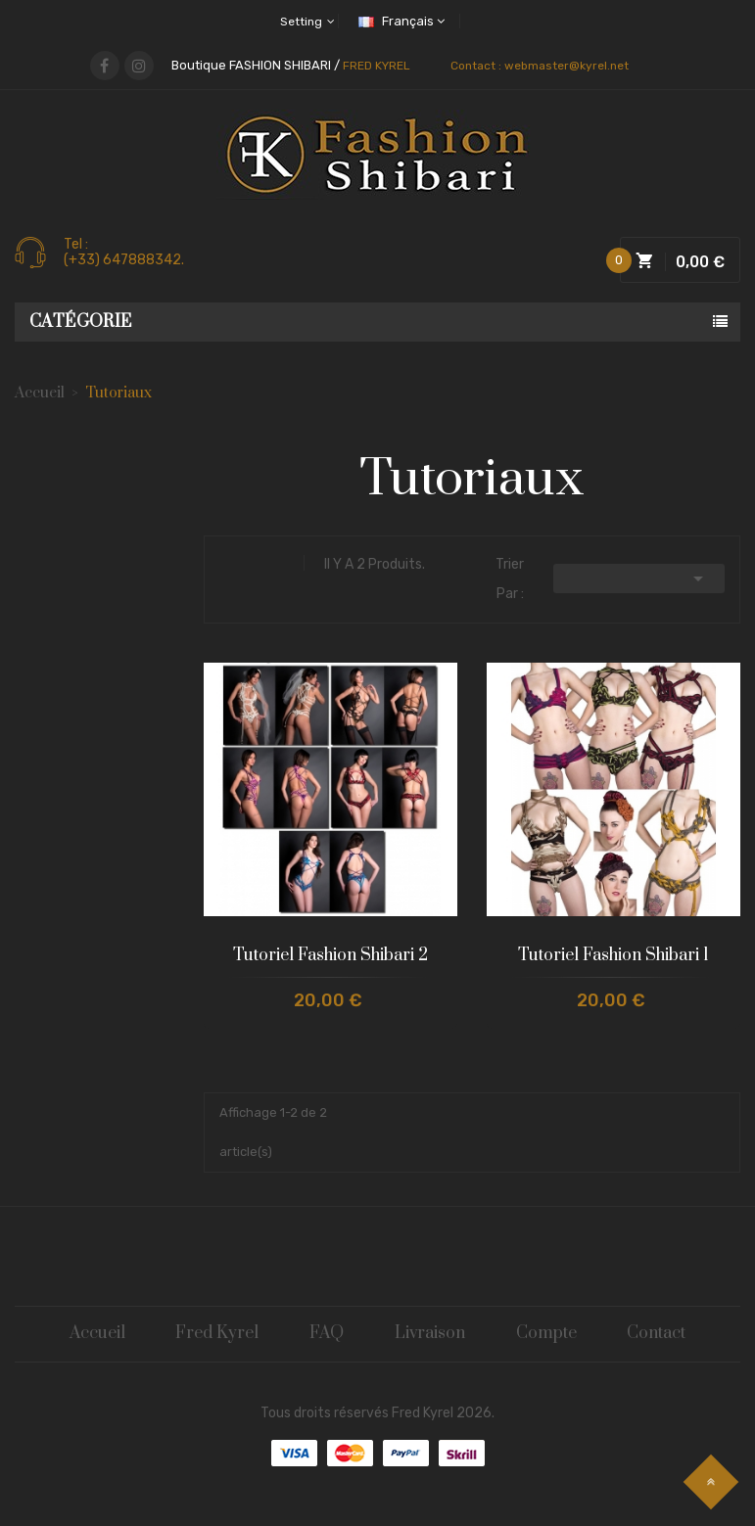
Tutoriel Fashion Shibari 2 (330, 955)
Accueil (94, 1334)
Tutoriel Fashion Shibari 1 (613, 955)
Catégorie (80, 322)
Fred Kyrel (216, 1334)
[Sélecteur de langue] (406, 21)
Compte (549, 1334)
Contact (661, 1334)
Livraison (432, 1334)
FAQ (327, 1334)
